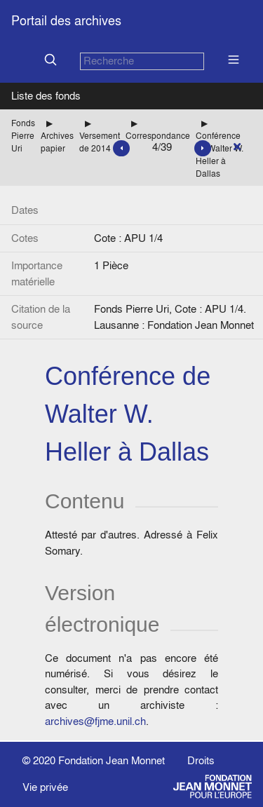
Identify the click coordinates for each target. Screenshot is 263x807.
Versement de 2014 (99, 142)
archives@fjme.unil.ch (95, 721)
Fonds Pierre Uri (23, 135)
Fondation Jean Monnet (111, 760)
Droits (201, 760)
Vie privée (45, 787)
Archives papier (57, 142)
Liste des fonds (46, 95)
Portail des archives (66, 20)
